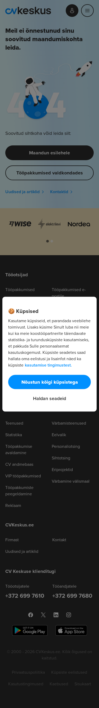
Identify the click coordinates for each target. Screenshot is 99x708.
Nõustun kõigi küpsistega (49, 381)
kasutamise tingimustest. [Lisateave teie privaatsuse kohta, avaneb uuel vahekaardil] (48, 365)
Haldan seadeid (49, 398)
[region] (49, 354)
